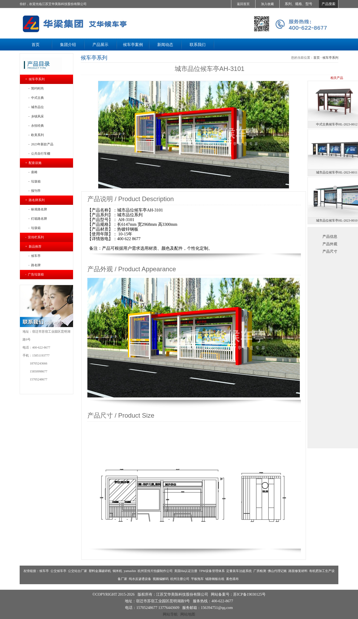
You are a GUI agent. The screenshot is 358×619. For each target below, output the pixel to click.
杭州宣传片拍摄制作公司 (155, 571)
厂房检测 (259, 571)
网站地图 (187, 614)
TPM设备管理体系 (212, 571)
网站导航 (170, 614)
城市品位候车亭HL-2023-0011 (336, 172)
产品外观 (329, 244)
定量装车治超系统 (239, 571)
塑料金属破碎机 (100, 571)
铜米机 (117, 571)
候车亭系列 (330, 58)
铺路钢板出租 (214, 579)
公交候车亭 (58, 571)
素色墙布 (232, 579)
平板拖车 (197, 579)
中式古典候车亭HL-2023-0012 (336, 124)
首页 (316, 58)
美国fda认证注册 (185, 571)
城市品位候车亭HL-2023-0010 (336, 220)
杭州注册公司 (179, 579)
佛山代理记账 (277, 571)
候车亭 (44, 571)
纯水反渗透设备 (140, 579)
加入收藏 (267, 4)
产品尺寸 (329, 251)
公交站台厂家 (77, 571)
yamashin (130, 571)
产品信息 (329, 236)
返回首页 (243, 4)
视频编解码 (161, 579)
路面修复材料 (298, 571)
